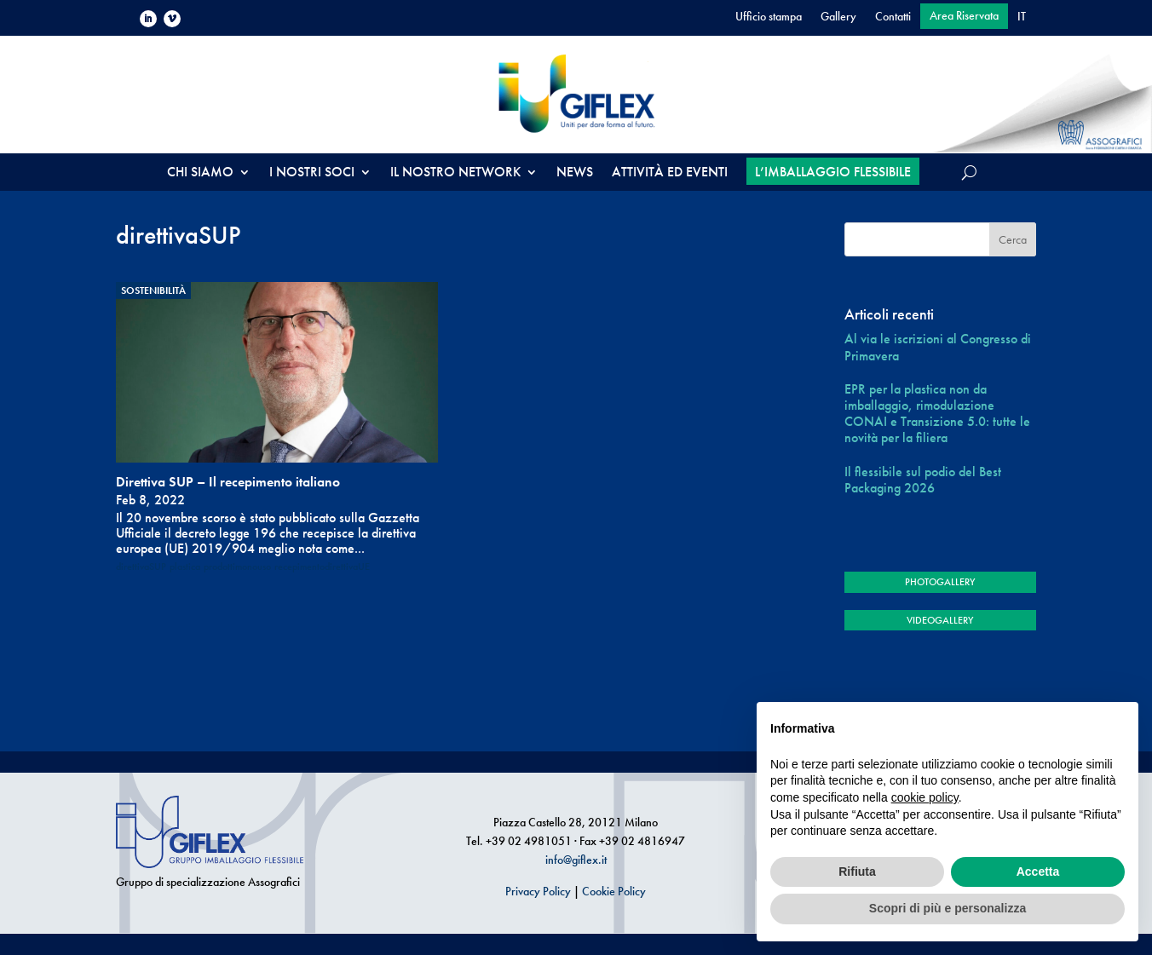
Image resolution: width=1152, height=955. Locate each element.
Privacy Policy (538, 891)
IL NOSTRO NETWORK (455, 173)
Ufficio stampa (768, 17)
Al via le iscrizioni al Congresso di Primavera (937, 347)
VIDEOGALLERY (940, 620)
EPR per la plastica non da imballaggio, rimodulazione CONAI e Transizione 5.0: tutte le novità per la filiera (937, 413)
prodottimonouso (237, 566)
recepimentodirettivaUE (322, 566)
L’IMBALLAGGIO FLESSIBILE (833, 172)
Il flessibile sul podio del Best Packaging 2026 (922, 479)
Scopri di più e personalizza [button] (947, 908)
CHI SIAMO (200, 173)
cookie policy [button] (925, 797)
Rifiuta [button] (857, 871)
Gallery (838, 17)
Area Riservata (964, 16)
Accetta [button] (1038, 871)
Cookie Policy (614, 891)
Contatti (893, 17)
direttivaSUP (141, 566)
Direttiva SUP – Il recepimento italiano (228, 482)
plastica (185, 566)
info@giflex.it (576, 859)
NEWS (574, 173)
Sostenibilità (153, 290)
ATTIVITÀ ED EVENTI (670, 173)
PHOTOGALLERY (940, 582)
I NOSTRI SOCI (311, 173)
